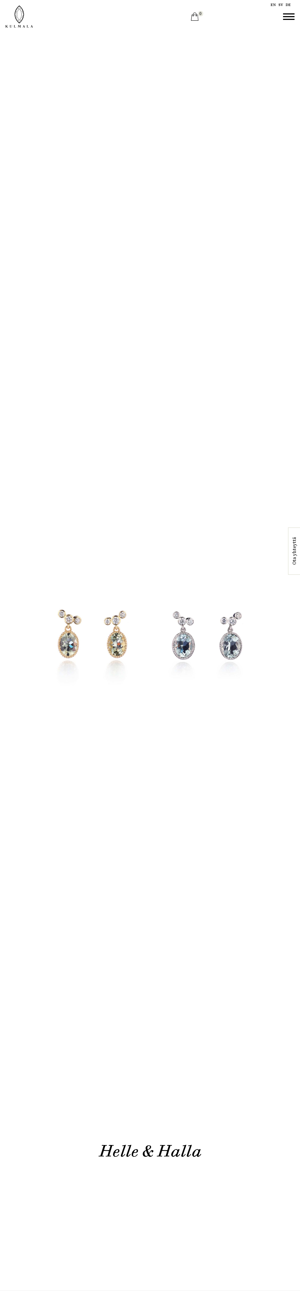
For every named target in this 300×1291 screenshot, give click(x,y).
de (288, 4)
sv (280, 4)
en (273, 4)
